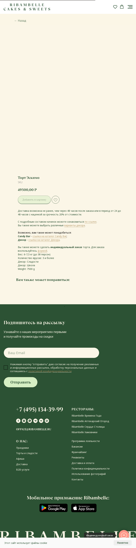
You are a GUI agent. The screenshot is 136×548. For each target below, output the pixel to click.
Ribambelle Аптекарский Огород (90, 421)
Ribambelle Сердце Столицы (88, 426)
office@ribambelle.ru (33, 429)
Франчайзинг (79, 452)
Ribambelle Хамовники (84, 432)
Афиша (20, 458)
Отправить (20, 382)
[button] (115, 7)
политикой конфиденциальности (50, 371)
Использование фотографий (89, 474)
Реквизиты (78, 457)
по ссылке (90, 221)
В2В (18, 469)
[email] (51, 353)
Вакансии (77, 446)
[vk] (41, 421)
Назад (20, 20)
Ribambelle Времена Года (86, 415)
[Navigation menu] (130, 7)
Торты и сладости (26, 453)
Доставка (22, 464)
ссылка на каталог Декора (44, 239)
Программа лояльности (86, 441)
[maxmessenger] (47, 421)
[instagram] (24, 421)
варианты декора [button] (74, 225)
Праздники (22, 447)
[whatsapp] (30, 421)
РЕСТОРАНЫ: (83, 409)
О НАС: (22, 441)
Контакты (77, 479)
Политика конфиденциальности (90, 468)
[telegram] (35, 421)
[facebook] (18, 421)
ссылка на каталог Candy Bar (50, 236)
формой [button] (42, 250)
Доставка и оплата (83, 463)
